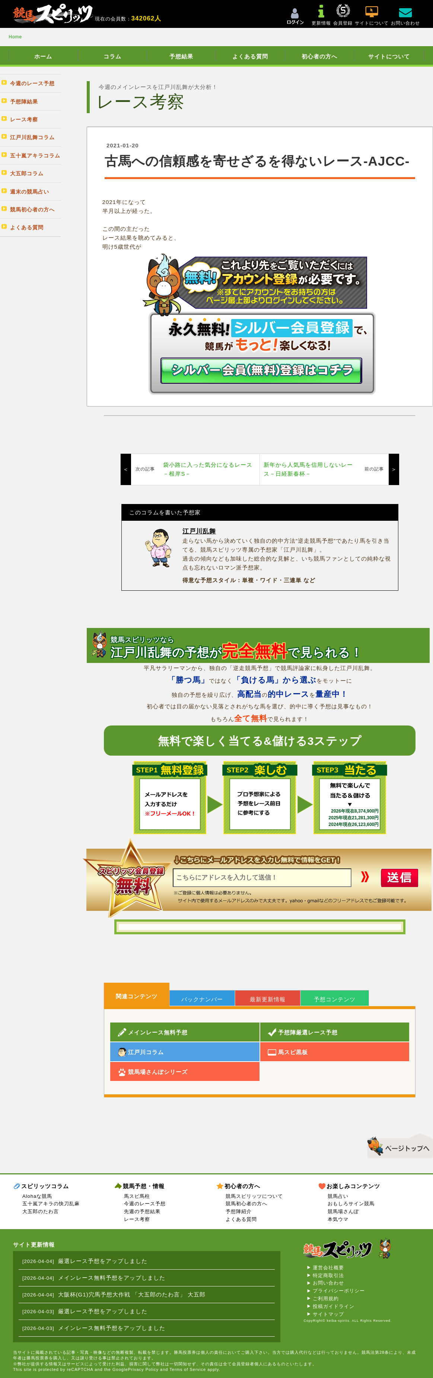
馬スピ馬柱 (137, 1196)
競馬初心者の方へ (246, 1203)
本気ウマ (338, 1219)
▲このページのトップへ (397, 1144)
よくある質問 (250, 56)
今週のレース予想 (145, 1203)
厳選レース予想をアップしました (102, 1261)
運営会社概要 (328, 1267)
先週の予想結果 (142, 1211)
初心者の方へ (319, 56)
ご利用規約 (326, 1298)
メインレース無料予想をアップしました (111, 1278)
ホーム (43, 56)
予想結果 (181, 56)
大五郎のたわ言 (40, 1211)
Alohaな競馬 (37, 1196)
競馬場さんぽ (343, 1211)
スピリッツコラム (45, 1186)
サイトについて (389, 56)
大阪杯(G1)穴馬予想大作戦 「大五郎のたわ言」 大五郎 (132, 1294)
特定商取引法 (328, 1275)
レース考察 (137, 1219)
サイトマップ (328, 1314)
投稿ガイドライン (333, 1306)
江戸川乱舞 (199, 531)
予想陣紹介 (239, 1211)
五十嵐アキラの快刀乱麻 (51, 1203)
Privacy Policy (143, 1369)
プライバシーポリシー (339, 1291)
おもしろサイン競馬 (351, 1203)
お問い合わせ (328, 1283)
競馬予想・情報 (144, 1186)
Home (15, 36)
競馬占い (338, 1196)
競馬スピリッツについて (254, 1196)
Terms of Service (187, 1369)
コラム (112, 56)
